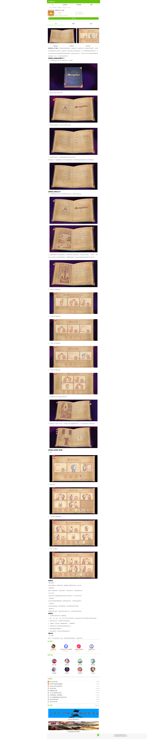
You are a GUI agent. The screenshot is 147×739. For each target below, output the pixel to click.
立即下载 (73, 18)
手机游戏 (54, 7)
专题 (91, 4)
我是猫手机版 (53, 647)
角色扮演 (59, 7)
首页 (52, 4)
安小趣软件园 (51, 1)
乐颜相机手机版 (91, 647)
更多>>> (97, 705)
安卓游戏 (78, 4)
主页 (50, 7)
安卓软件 (65, 4)
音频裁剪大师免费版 (79, 647)
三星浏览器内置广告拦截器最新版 (66, 647)
